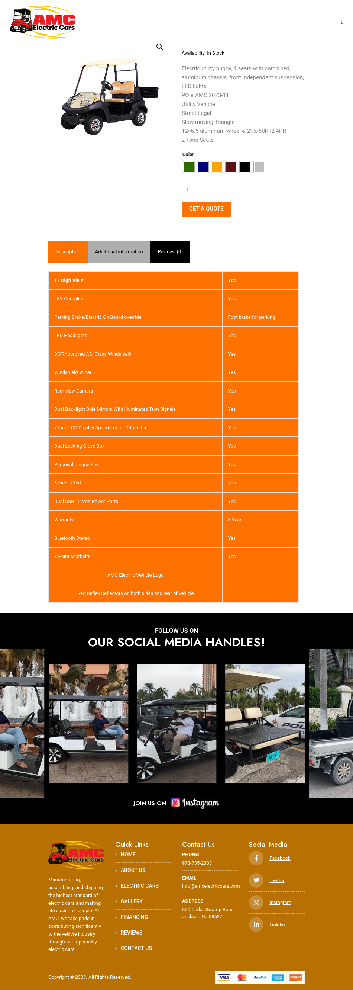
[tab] (68, 252)
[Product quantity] (190, 189)
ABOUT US (130, 870)
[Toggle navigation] (342, 22)
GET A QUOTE (206, 208)
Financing (131, 917)
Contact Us (133, 948)
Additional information (119, 251)
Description (68, 251)
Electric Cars (137, 886)
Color (188, 154)
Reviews (128, 933)
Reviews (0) (170, 251)
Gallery (129, 901)
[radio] (188, 167)
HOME (125, 855)
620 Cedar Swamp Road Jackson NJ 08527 (210, 908)
